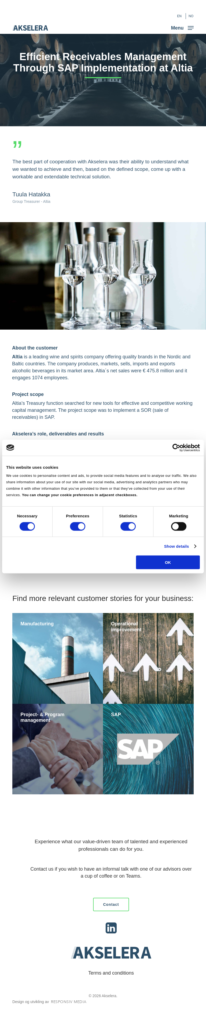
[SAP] (148, 749)
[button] (182, 27)
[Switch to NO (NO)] (191, 16)
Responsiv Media (69, 1001)
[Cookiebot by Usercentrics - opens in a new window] (176, 448)
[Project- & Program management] (57, 749)
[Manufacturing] (57, 658)
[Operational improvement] (148, 658)
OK (168, 562)
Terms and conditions (111, 973)
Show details (176, 546)
